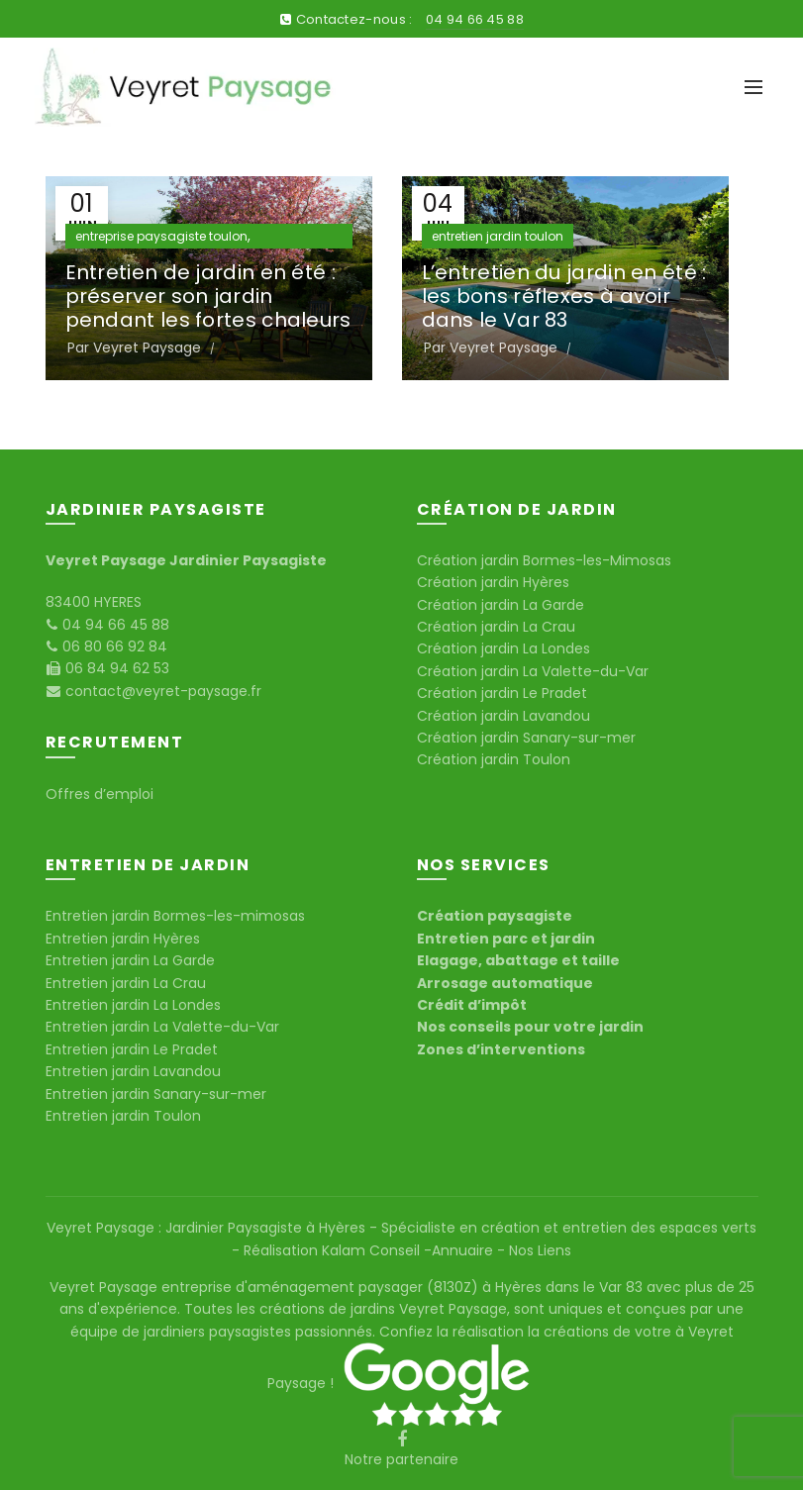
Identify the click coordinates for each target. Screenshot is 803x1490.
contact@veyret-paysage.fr (161, 691)
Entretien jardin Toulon (123, 1116)
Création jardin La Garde (500, 605)
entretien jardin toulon (497, 236)
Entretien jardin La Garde (130, 960)
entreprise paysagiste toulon (161, 236)
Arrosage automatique (505, 983)
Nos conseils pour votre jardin (530, 1027)
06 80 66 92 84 (112, 646)
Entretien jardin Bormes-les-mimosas (175, 916)
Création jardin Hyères (493, 582)
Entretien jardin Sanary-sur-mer (156, 1094)
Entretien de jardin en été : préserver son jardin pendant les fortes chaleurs (208, 296)
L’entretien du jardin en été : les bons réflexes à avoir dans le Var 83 (564, 296)
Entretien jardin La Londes (133, 1005)
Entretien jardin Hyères (123, 938)
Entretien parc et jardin (506, 938)
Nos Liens (538, 1250)
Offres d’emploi (99, 794)
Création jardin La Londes (503, 648)
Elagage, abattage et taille (518, 960)
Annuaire (464, 1250)
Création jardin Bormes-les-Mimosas (544, 560)
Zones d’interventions (501, 1049)
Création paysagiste (494, 916)
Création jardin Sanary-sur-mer (526, 737)
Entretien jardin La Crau (126, 983)
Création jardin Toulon (493, 759)
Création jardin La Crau (496, 627)
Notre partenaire (401, 1459)
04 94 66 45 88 (475, 19)
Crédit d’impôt (472, 1005)
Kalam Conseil (373, 1250)
